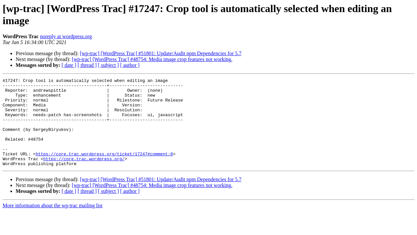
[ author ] (130, 65)
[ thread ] (87, 65)
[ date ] (69, 65)
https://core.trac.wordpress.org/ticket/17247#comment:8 (104, 169)
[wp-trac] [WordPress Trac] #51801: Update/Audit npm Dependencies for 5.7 (160, 53)
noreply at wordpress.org (66, 36)
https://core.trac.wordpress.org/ (84, 175)
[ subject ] (108, 65)
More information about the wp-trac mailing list (53, 223)
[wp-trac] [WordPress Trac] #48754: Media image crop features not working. (152, 59)
